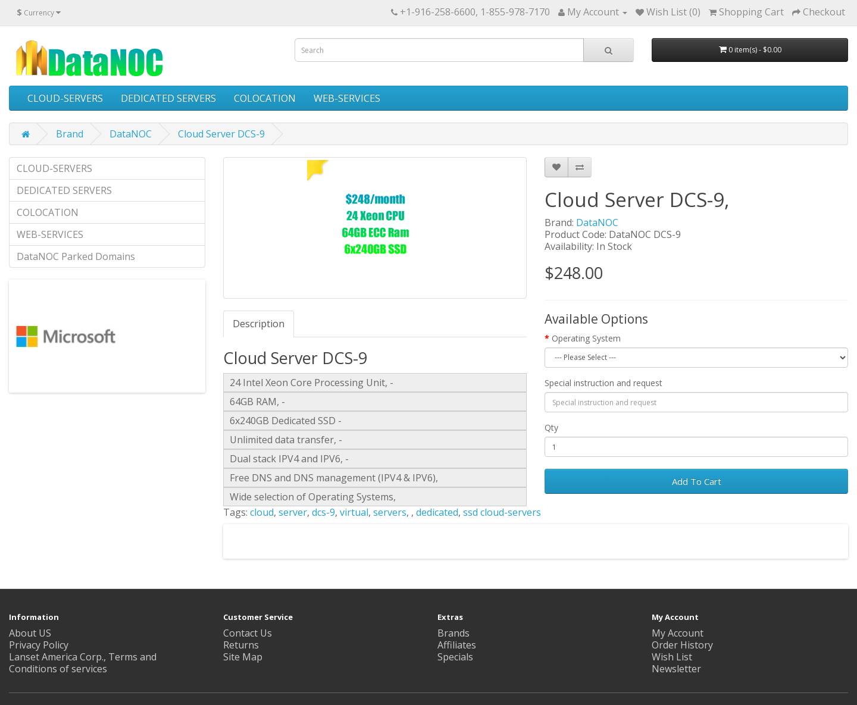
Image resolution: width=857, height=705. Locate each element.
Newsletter (676, 668)
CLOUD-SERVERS (65, 98)
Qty (551, 427)
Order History (682, 644)
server (293, 512)
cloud (262, 512)
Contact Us (247, 633)
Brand (69, 133)
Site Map (242, 656)
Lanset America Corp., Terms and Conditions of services (83, 662)
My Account (677, 633)
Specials (455, 656)
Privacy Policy (38, 644)
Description (258, 323)
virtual (354, 512)
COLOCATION (265, 98)
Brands (453, 633)
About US (30, 633)
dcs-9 (323, 512)
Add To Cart (696, 481)
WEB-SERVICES (347, 98)
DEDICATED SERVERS (168, 98)
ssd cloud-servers (502, 512)
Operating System (586, 338)
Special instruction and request (603, 382)
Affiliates (456, 644)
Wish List (672, 656)
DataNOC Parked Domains (76, 256)
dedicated (437, 512)
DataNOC (131, 133)
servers (389, 512)
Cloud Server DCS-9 (221, 133)
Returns (241, 644)
